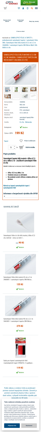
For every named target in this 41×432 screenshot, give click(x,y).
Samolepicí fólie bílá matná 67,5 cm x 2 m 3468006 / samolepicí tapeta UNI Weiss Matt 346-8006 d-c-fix (20, 45)
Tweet (6, 141)
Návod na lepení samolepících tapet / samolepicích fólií (16, 186)
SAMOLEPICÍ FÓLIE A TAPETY (21, 37)
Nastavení (29, 425)
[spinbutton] (11, 147)
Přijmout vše (12, 425)
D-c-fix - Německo (26, 122)
